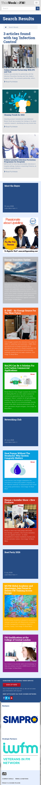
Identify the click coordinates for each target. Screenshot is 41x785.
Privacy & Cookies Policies (11, 783)
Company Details (7, 779)
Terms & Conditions (21, 779)
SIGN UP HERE (11, 685)
